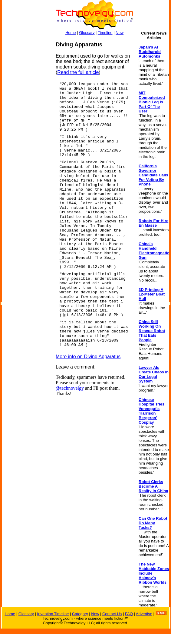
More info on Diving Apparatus (88, 356)
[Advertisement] (26, 132)
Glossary (86, 32)
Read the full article (78, 72)
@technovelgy (70, 388)
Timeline (105, 32)
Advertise (144, 614)
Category (80, 614)
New (119, 32)
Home (70, 32)
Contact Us (112, 614)
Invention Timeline (53, 614)
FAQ (129, 614)
